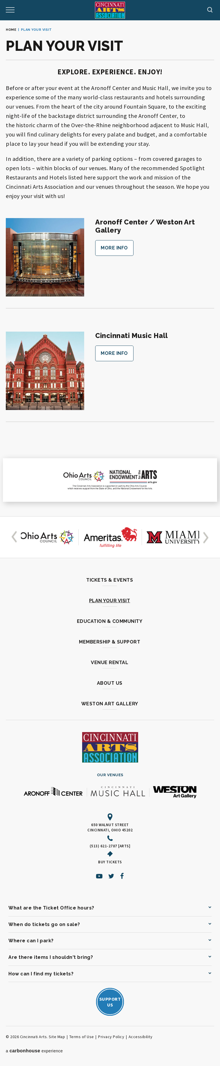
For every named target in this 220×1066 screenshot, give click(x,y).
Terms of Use (81, 1036)
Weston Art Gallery (109, 704)
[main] (110, 268)
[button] (15, 537)
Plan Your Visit (109, 600)
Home (11, 30)
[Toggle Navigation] (10, 10)
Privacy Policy (111, 1036)
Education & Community (110, 621)
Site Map (57, 1036)
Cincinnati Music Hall (132, 336)
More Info (114, 248)
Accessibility (141, 1036)
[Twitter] (111, 876)
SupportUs (110, 1002)
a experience (34, 1050)
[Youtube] (99, 876)
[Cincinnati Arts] (110, 10)
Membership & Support (109, 642)
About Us (109, 683)
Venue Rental (109, 662)
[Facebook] (122, 876)
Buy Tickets (110, 862)
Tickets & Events (109, 580)
